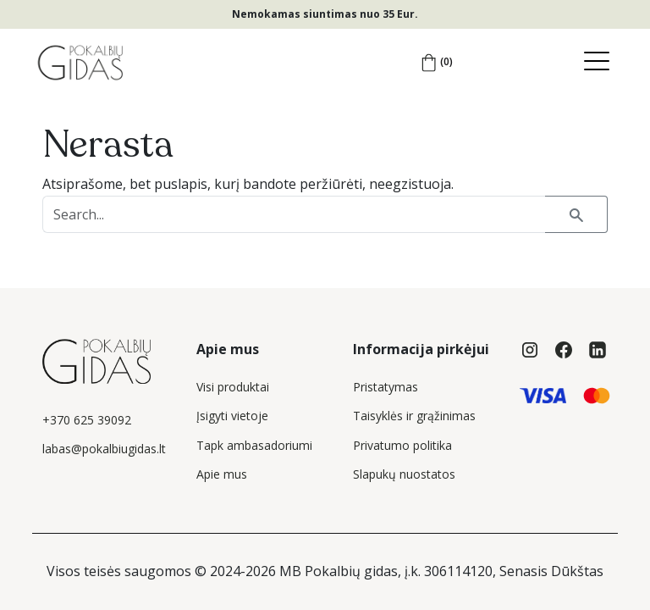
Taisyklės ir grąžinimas (414, 416)
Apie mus (221, 474)
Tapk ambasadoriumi (254, 445)
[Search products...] (293, 214)
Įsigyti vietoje (232, 416)
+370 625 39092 (86, 420)
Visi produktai (232, 387)
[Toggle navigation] (601, 62)
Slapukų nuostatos (404, 474)
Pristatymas (385, 387)
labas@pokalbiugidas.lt (104, 449)
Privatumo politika (402, 445)
